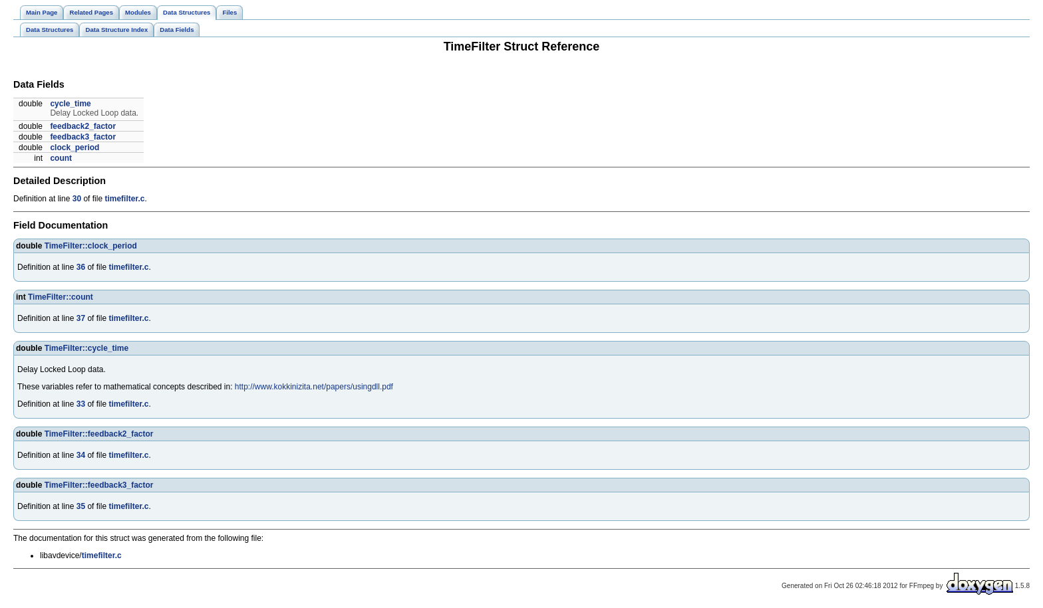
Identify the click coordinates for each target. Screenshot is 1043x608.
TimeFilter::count (60, 297)
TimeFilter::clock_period (91, 246)
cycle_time (70, 103)
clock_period (74, 147)
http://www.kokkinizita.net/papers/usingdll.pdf (314, 386)
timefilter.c (124, 198)
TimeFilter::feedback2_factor (99, 434)
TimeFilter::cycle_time (87, 348)
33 (80, 404)
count (61, 158)
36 (80, 267)
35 (80, 506)
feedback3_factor (83, 137)
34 (80, 455)
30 (77, 198)
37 (80, 318)
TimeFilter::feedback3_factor (99, 485)
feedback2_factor (83, 126)
